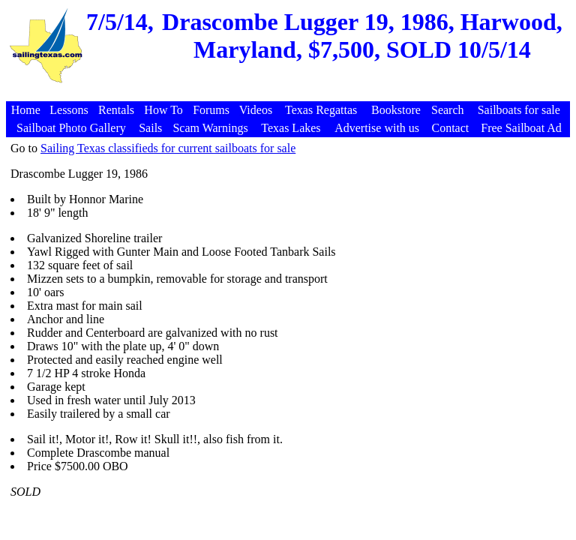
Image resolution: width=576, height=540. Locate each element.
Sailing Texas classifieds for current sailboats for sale (168, 148)
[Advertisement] (290, 93)
